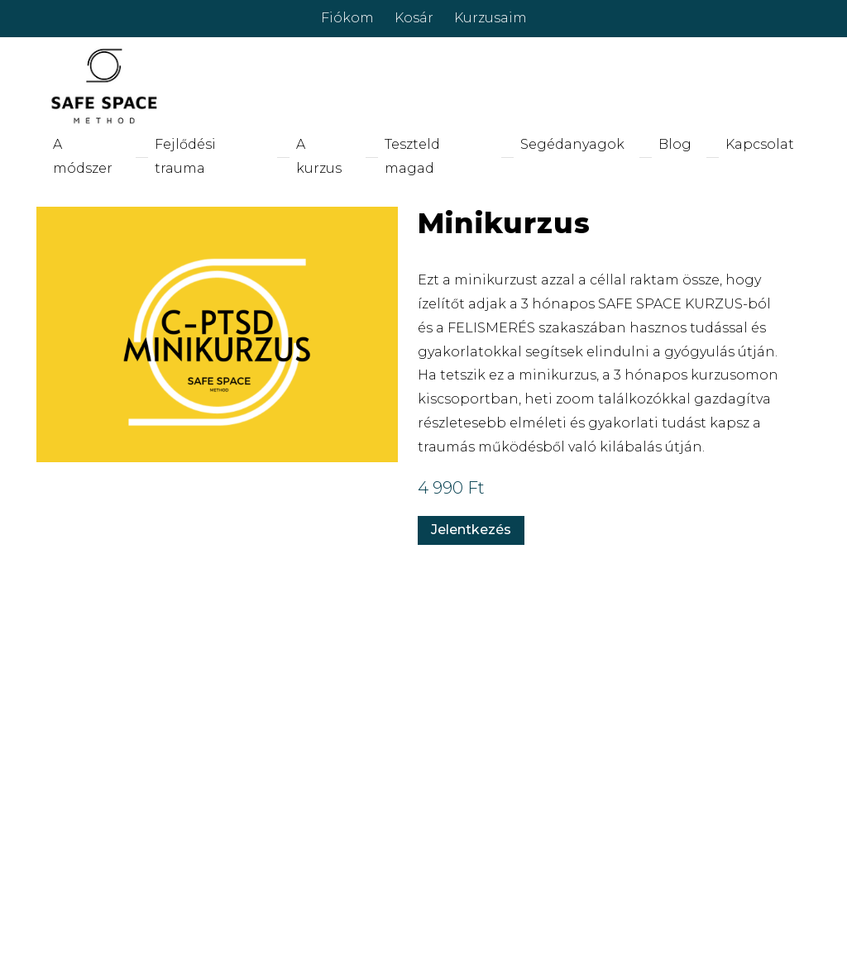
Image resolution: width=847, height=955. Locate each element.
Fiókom (347, 18)
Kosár (414, 18)
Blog (674, 144)
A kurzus (319, 156)
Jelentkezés (471, 529)
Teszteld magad (412, 156)
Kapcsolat (759, 144)
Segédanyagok (572, 144)
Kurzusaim (490, 18)
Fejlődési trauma (185, 156)
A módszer (82, 156)
